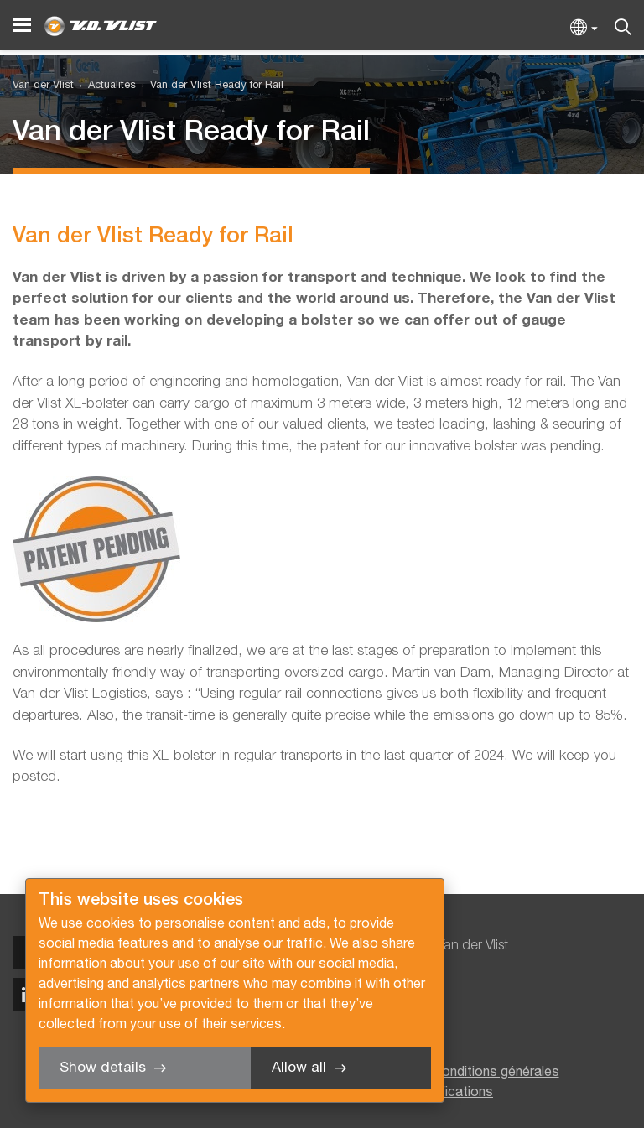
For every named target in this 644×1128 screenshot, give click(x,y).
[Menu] (22, 25)
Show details (103, 1068)
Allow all (299, 1068)
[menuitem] (105, 86)
